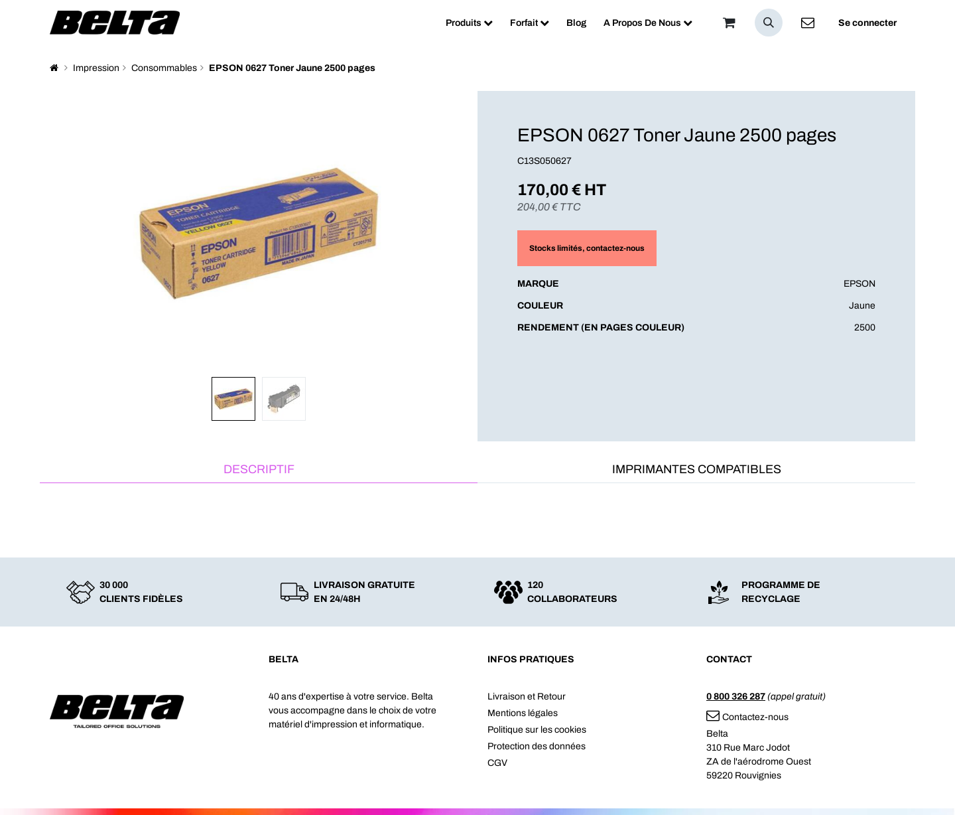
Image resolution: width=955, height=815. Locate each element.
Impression (96, 68)
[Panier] (729, 23)
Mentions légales (522, 713)
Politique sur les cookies (536, 730)
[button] (769, 23)
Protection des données (536, 746)
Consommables (164, 68)
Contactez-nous (747, 717)
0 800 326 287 (735, 697)
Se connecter (867, 23)
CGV (497, 763)
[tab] (259, 470)
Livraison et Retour (526, 697)
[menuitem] (469, 23)
